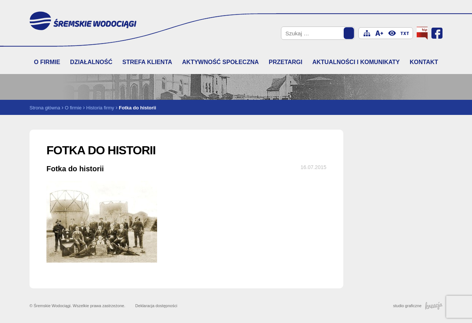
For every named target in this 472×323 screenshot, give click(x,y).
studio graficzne (417, 305)
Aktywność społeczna (220, 62)
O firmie (47, 62)
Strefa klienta (147, 62)
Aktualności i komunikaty (356, 62)
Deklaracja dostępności (156, 305)
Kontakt (424, 62)
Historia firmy (100, 107)
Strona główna (45, 107)
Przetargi (285, 62)
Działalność (91, 62)
